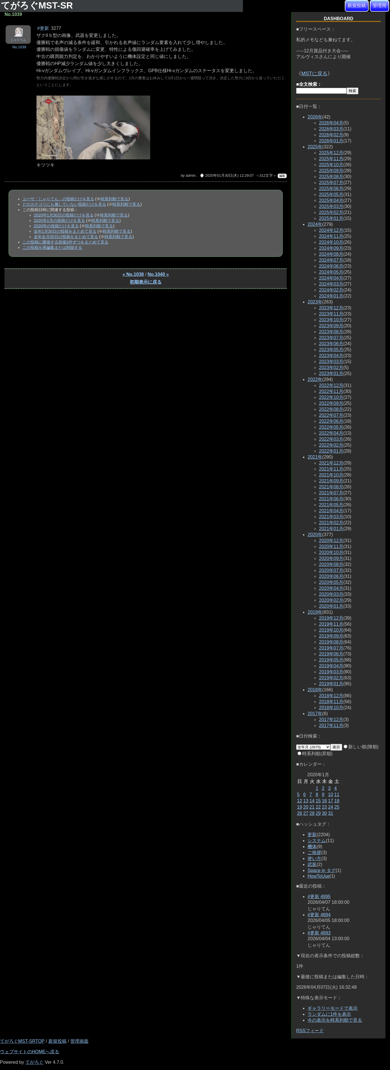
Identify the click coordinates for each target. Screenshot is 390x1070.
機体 (312, 846)
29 (318, 813)
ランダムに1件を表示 (329, 1014)
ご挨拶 (314, 852)
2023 (315, 301)
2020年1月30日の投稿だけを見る (64, 215)
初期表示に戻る (146, 282)
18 (336, 800)
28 (312, 813)
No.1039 (19, 47)
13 (305, 800)
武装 (312, 864)
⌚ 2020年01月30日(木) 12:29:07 (227, 175)
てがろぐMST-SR (38, 5)
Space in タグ (322, 870)
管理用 (379, 5)
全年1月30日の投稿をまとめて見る (65, 231)
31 (330, 813)
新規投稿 (357, 5)
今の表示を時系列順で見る (335, 1020)
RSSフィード (310, 1030)
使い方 (314, 858)
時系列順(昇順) (315, 753)
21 (312, 807)
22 (318, 807)
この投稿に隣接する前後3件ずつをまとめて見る (65, 242)
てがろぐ (34, 1062)
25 (336, 807)
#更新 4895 (319, 896)
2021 (315, 457)
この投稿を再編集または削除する (52, 247)
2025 (315, 146)
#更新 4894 (319, 914)
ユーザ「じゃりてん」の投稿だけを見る (58, 199)
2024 (315, 224)
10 (330, 794)
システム (317, 840)
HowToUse (318, 876)
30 (324, 813)
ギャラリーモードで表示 (333, 1008)
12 (299, 800)
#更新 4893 (319, 932)
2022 (315, 379)
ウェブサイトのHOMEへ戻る (29, 1051)
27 (305, 813)
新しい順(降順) (361, 746)
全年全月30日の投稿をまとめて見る (66, 236)
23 (324, 807)
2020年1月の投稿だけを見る (59, 220)
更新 (312, 834)
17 (330, 800)
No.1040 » (158, 274)
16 (324, 800)
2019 (315, 612)
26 (299, 813)
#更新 (43, 28)
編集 (282, 175)
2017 (315, 713)
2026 (315, 117)
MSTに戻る (314, 73)
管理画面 (79, 1041)
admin (191, 175)
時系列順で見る (114, 199)
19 (299, 807)
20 (305, 807)
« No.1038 (133, 274)
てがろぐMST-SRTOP (22, 1041)
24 (330, 807)
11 (336, 794)
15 (318, 800)
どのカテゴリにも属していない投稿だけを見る (64, 204)
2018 (315, 689)
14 (312, 800)
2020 (315, 534)
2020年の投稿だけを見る (56, 226)
